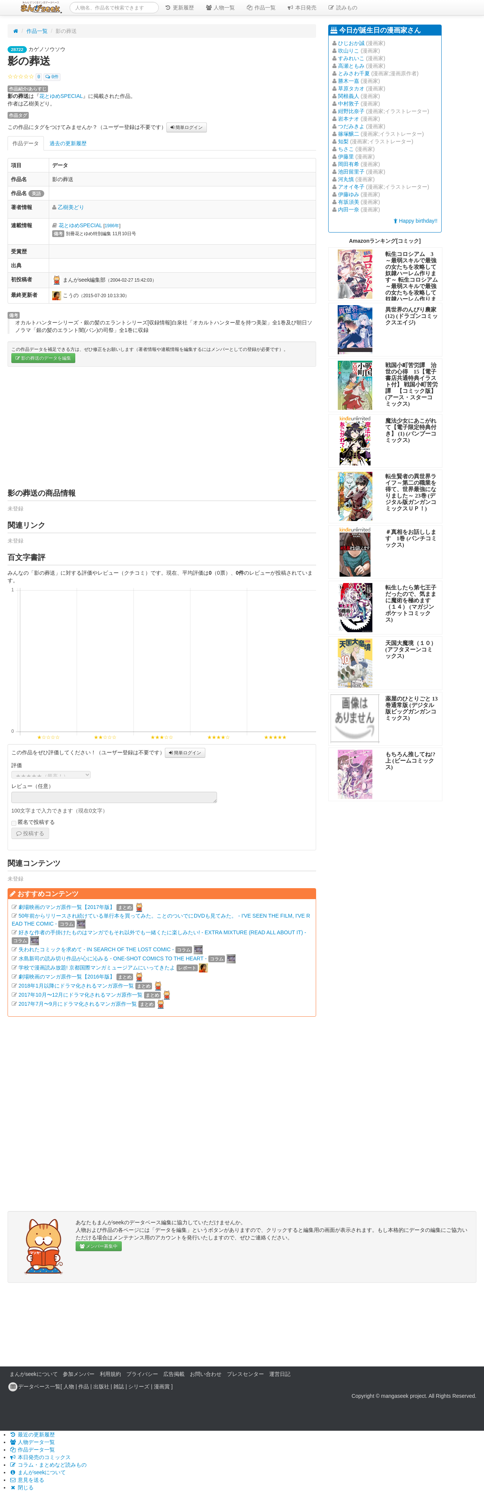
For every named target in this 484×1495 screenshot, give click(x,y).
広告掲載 (174, 1374)
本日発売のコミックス (40, 1457)
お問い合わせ (206, 1374)
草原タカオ (351, 88)
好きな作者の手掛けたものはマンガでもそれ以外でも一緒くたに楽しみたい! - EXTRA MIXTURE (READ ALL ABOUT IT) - (162, 932)
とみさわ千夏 (354, 73)
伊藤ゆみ (348, 194)
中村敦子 (348, 104)
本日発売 (301, 8)
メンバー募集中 (99, 1246)
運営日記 (279, 1374)
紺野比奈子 (351, 111)
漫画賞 (162, 1386)
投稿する (30, 833)
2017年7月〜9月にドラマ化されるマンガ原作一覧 (78, 1004)
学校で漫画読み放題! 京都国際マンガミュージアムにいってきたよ (97, 968)
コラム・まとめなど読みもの (48, 1465)
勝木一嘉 (348, 81)
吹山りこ (348, 51)
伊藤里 (346, 157)
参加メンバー (79, 1374)
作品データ (25, 143)
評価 (16, 765)
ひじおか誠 (351, 43)
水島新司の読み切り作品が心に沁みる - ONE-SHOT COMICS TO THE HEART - (113, 958)
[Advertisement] (162, 427)
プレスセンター (245, 1374)
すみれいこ (351, 58)
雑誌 (118, 1386)
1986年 (112, 225)
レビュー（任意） (32, 786)
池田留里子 (351, 172)
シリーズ (138, 1386)
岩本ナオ (348, 119)
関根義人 (348, 96)
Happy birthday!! (415, 221)
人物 (69, 1386)
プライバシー (142, 1374)
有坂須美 (348, 202)
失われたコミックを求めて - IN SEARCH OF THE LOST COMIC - (96, 949)
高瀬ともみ (351, 66)
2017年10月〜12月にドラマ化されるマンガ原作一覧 (81, 995)
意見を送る (26, 1480)
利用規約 (110, 1374)
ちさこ (346, 149)
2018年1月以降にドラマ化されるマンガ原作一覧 (76, 986)
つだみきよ (351, 126)
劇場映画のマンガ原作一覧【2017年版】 (67, 907)
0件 (52, 77)
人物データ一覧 (32, 1442)
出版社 (101, 1386)
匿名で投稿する (33, 822)
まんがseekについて (33, 1374)
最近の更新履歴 (32, 1434)
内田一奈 (348, 209)
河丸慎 (346, 179)
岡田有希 (348, 164)
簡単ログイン (187, 127)
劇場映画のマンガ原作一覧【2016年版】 (67, 977)
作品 (83, 1386)
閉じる (21, 1487)
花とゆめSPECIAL (61, 96)
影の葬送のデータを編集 (43, 358)
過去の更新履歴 (68, 143)
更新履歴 (179, 8)
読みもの (342, 8)
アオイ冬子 (351, 187)
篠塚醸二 (348, 134)
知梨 (343, 141)
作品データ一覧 (32, 1450)
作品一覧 (261, 8)
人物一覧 (220, 8)
